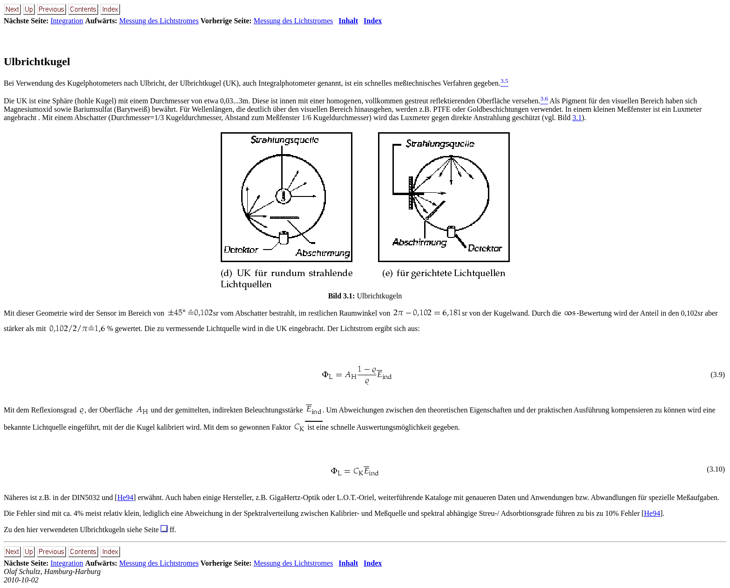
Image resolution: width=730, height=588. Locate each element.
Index (373, 21)
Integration (66, 21)
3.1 (576, 118)
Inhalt (348, 21)
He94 (125, 497)
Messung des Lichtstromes (159, 21)
